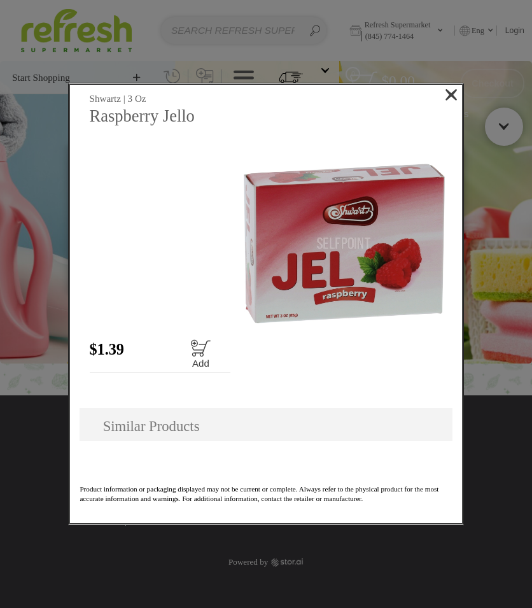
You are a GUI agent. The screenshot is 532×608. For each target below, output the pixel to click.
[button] (344, 243)
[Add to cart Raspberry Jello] (200, 354)
